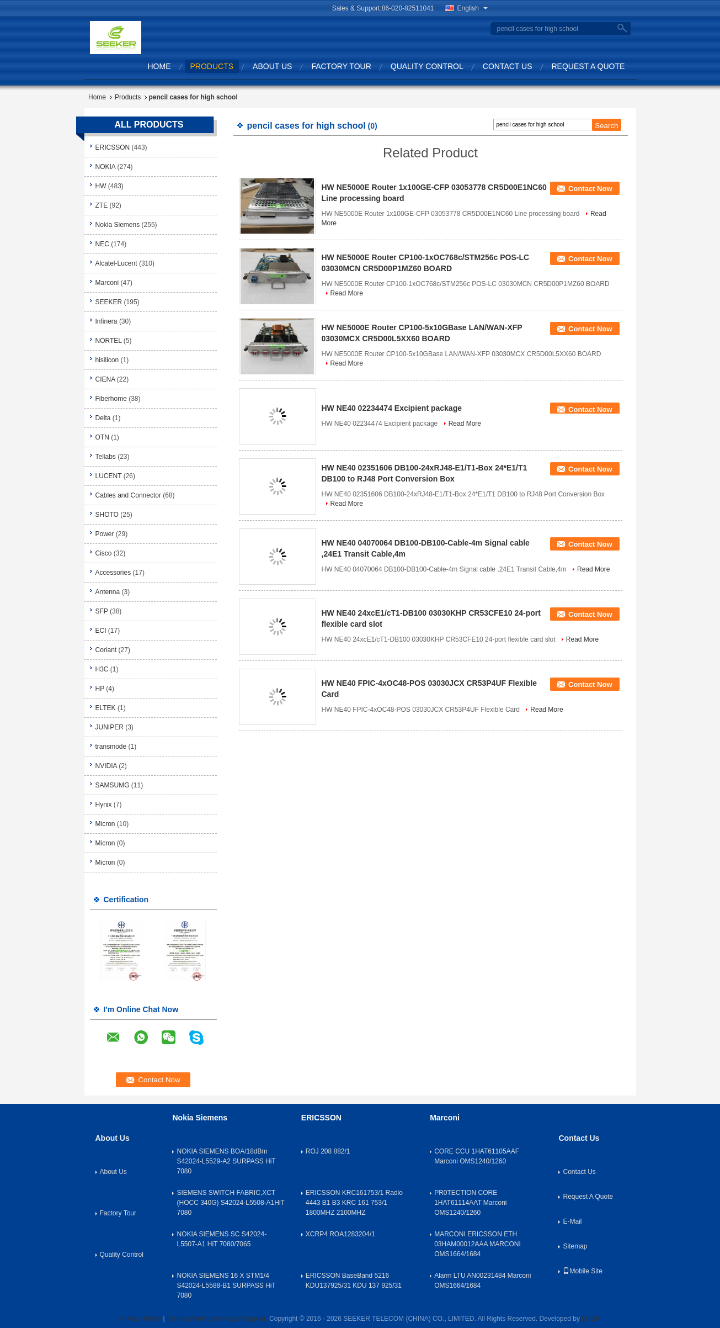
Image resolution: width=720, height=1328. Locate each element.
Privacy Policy (140, 1318)
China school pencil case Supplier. (218, 1318)
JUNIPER (109, 727)
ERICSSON (112, 147)
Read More (346, 293)
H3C (102, 669)
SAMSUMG (112, 785)
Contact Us (507, 66)
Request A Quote (588, 66)
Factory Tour (341, 66)
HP (99, 688)
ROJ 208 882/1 (328, 1151)
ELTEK (105, 708)
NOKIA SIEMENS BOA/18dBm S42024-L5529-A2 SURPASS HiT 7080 (226, 1161)
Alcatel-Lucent (116, 263)
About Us (272, 66)
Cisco (103, 553)
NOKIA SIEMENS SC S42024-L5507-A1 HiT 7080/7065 (221, 1239)
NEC (102, 244)
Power (104, 534)
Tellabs (105, 457)
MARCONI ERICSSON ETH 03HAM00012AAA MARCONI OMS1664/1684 (477, 1244)
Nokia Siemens (117, 225)
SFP (101, 611)
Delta (103, 418)
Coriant (106, 650)
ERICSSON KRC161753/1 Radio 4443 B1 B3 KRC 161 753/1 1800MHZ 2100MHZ (354, 1202)
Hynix (103, 804)
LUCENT (108, 476)
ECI (100, 630)
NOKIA (105, 167)
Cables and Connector (128, 495)
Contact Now (590, 188)
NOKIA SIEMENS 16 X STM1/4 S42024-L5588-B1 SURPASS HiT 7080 (226, 1285)
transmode (111, 746)
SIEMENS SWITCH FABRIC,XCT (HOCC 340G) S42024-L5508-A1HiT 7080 (230, 1202)
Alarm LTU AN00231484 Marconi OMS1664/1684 (482, 1280)
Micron (105, 824)
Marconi (107, 283)
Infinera (106, 321)
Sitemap (575, 1246)
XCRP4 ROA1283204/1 (340, 1234)
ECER (591, 1318)
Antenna (107, 592)
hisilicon (107, 360)
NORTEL (108, 341)
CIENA (105, 379)
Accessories (113, 572)
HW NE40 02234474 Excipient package (392, 408)
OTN (102, 437)
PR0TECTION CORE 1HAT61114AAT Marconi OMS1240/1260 (470, 1202)
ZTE (101, 205)
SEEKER (108, 302)
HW (100, 186)
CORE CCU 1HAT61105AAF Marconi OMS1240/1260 (476, 1156)
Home (159, 66)
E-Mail (572, 1221)
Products (212, 66)
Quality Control (427, 66)
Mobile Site (582, 1271)
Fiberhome (111, 399)
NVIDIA (106, 766)
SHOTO (107, 514)
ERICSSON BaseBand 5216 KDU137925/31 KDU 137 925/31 (354, 1280)
